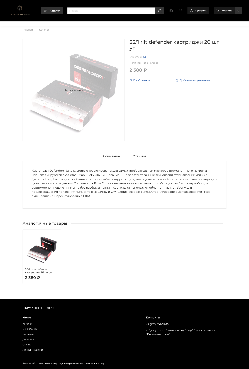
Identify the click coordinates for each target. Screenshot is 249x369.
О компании (27, 23)
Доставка (58, 23)
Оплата (71, 23)
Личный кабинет (89, 23)
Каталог (52, 10)
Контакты (44, 23)
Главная (28, 29)
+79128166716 (234, 23)
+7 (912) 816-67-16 (157, 324)
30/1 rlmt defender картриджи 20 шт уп (38, 271)
